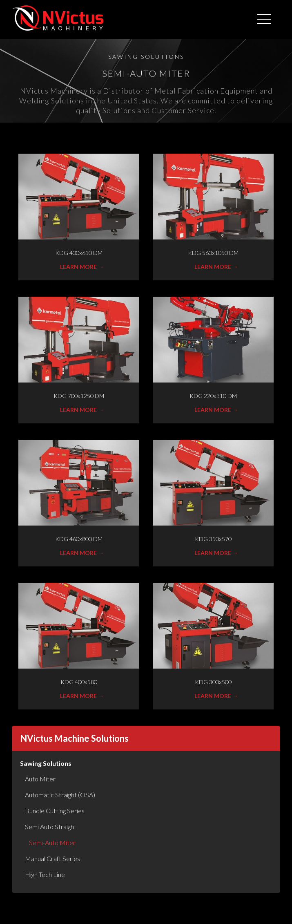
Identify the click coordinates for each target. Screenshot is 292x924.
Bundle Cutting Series (55, 810)
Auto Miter (40, 779)
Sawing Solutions (45, 763)
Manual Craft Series (52, 858)
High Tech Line (45, 874)
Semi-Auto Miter (52, 842)
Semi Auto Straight (50, 826)
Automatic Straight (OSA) (60, 795)
